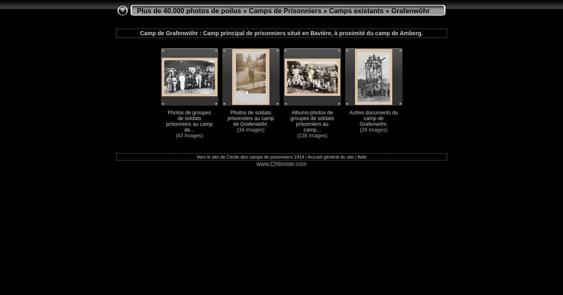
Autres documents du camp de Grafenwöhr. (373, 118)
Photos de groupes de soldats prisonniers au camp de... (189, 121)
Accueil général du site (331, 156)
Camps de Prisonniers (285, 11)
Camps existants (356, 11)
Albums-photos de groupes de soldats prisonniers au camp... (312, 121)
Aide (361, 156)
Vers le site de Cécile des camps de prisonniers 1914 (250, 156)
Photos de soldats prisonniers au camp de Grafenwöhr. (251, 118)
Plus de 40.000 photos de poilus (189, 11)
